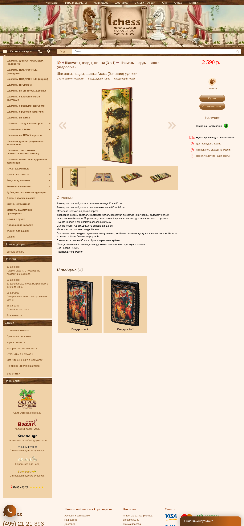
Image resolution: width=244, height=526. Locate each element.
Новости (10, 259)
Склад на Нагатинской (209, 126)
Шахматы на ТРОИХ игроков (24, 135)
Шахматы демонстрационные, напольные (25, 143)
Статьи (9, 322)
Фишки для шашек (18, 230)
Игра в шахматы (16, 342)
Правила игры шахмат (19, 336)
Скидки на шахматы (18, 309)
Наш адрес (70, 519)
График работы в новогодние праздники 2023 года (23, 272)
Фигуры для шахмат (19, 180)
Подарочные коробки (20, 225)
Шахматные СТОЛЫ (19, 129)
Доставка (69, 524)
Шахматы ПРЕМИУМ (19, 84)
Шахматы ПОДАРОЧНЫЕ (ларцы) (27, 79)
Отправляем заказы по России (213, 149)
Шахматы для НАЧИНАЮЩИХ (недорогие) (25, 62)
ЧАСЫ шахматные (18, 168)
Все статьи (13, 373)
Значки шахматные (18, 204)
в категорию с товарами (70, 78)
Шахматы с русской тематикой (25, 111)
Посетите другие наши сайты (213, 155)
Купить (212, 98)
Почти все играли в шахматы (23, 365)
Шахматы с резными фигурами (26, 105)
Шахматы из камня (18, 117)
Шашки (11, 236)
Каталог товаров (21, 51)
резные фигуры (15, 251)
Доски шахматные (18, 174)
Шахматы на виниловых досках (26, 90)
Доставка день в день (208, 143)
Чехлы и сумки (16, 219)
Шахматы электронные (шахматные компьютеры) (23, 152)
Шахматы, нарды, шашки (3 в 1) (90, 63)
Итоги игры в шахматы (20, 354)
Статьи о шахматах (18, 330)
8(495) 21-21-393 (132, 515)
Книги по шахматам (18, 186)
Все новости (14, 315)
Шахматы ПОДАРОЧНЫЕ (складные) (22, 71)
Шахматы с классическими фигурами (23, 98)
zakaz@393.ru (131, 519)
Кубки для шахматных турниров (27, 192)
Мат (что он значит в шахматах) (25, 359)
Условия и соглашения (77, 515)
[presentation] (62, 125)
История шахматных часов (22, 348)
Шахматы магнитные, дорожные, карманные (27, 161)
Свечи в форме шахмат (21, 198)
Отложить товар (212, 106)
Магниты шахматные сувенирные (19, 211)
